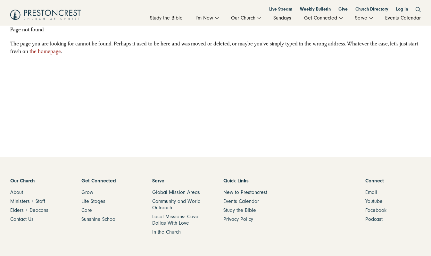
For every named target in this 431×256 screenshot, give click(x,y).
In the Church (166, 232)
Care (86, 210)
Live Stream (280, 9)
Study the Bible (239, 210)
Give (343, 9)
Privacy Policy (238, 219)
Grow (87, 192)
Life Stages (93, 201)
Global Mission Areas (176, 192)
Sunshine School (99, 219)
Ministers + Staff (27, 201)
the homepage (45, 51)
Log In (402, 9)
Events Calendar (241, 201)
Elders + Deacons (29, 210)
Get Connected (98, 181)
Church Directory (371, 9)
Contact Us (22, 219)
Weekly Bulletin (315, 9)
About (16, 192)
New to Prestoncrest (245, 192)
